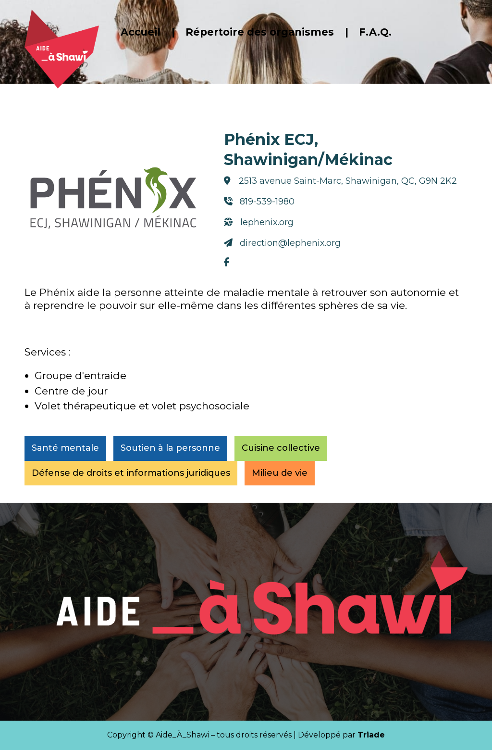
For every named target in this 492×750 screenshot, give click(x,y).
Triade (371, 734)
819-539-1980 (262, 201)
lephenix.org (262, 217)
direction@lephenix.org (280, 233)
